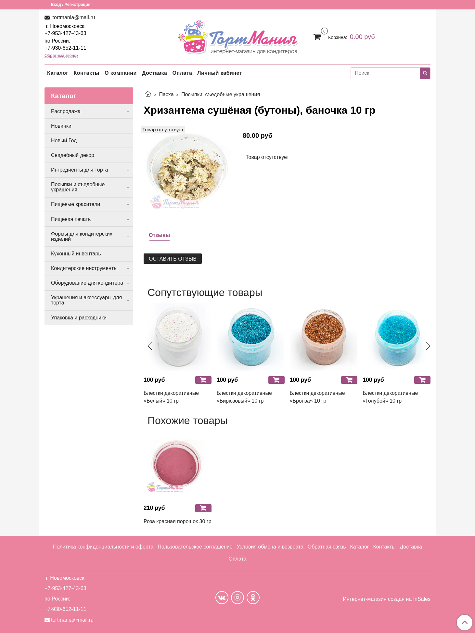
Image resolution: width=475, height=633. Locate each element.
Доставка (154, 73)
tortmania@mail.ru (73, 17)
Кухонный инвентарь (76, 253)
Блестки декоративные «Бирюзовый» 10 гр (244, 397)
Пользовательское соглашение (195, 546)
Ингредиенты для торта (79, 170)
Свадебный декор (72, 155)
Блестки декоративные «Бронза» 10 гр (317, 397)
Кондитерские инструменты (84, 268)
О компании (121, 73)
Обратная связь (327, 546)
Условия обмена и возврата (270, 546)
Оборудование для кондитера (87, 283)
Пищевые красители (75, 204)
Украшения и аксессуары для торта (86, 300)
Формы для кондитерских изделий (81, 236)
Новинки (61, 126)
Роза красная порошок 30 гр (178, 521)
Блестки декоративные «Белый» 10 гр (171, 397)
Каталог (57, 73)
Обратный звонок (61, 56)
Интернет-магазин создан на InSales (386, 599)
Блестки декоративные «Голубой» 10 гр (390, 397)
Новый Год (64, 140)
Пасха (166, 94)
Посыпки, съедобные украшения (220, 94)
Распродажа (66, 111)
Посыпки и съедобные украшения (78, 187)
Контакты (86, 73)
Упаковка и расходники (79, 317)
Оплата (182, 73)
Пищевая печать (71, 219)
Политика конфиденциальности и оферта (103, 546)
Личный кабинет (219, 73)
